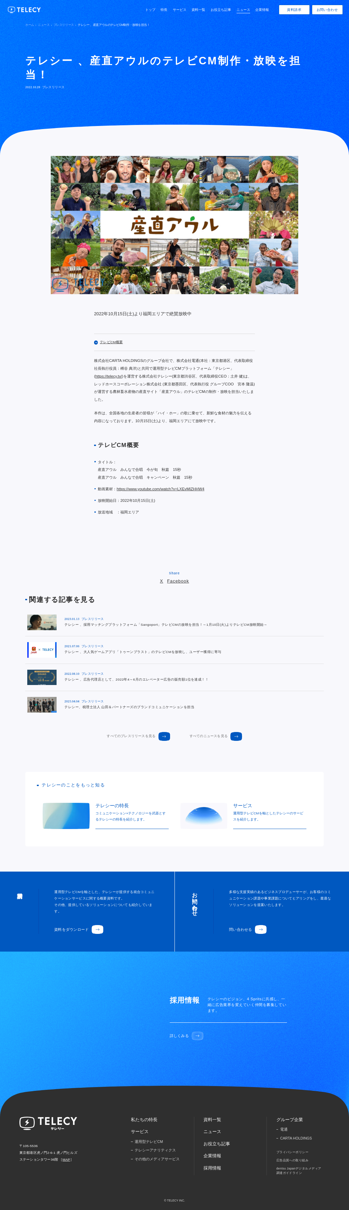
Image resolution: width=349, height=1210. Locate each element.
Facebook (178, 581)
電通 (284, 1129)
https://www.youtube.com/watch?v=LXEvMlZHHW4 (160, 489)
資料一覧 (198, 10)
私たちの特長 (144, 1119)
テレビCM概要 (108, 342)
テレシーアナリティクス (155, 1150)
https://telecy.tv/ (108, 376)
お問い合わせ (327, 10)
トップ (150, 10)
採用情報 (212, 1168)
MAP (66, 1159)
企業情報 (262, 10)
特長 (164, 10)
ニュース (243, 10)
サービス (179, 10)
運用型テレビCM (149, 1142)
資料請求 (294, 10)
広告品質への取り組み (292, 1160)
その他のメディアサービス (157, 1159)
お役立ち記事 (221, 10)
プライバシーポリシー (292, 1152)
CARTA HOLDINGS (296, 1138)
